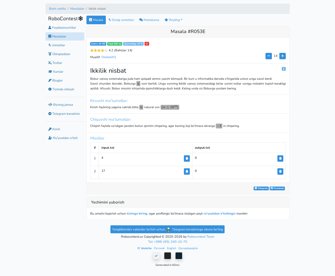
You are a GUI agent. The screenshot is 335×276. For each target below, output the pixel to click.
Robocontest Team (200, 236)
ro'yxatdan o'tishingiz (219, 213)
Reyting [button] (172, 20)
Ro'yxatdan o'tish (63, 138)
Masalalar (77, 8)
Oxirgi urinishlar (121, 20)
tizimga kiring (137, 213)
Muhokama (149, 20)
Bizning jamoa (60, 104)
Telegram (261, 188)
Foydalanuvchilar (62, 27)
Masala (96, 20)
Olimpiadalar (59, 54)
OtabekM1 (108, 57)
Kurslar (55, 71)
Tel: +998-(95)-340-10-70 (167, 241)
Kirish (54, 129)
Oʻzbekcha (144, 248)
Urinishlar (56, 45)
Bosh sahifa (57, 8)
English (172, 248)
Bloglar (55, 80)
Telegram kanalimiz (64, 113)
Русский (159, 248)
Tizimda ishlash (61, 89)
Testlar (55, 63)
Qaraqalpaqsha (188, 248)
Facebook (277, 188)
